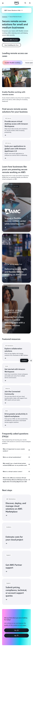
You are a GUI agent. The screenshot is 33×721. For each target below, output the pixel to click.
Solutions (4, 16)
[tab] (13, 63)
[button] (13, 10)
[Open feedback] (31, 360)
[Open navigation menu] (2, 3)
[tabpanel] (16, 85)
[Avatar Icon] (30, 3)
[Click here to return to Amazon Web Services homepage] (16, 3)
